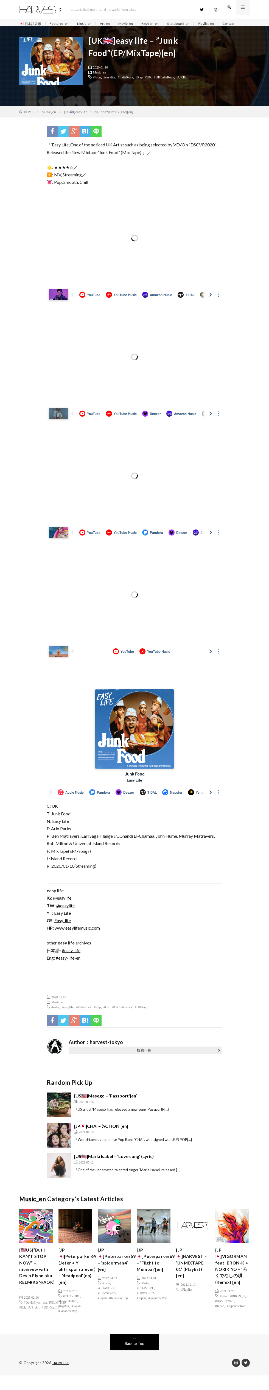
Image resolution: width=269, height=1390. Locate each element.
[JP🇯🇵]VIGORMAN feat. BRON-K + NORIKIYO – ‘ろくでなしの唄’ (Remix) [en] (233, 1278)
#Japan (75, 1320)
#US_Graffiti (50, 1323)
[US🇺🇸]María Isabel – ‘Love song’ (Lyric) (114, 1165)
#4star (97, 86)
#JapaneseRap (67, 1325)
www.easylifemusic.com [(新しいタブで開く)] (77, 937)
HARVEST (61, 1377)
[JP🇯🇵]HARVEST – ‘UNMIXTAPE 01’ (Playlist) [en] (192, 1278)
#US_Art (33, 1323)
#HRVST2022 (107, 1305)
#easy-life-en (68, 967)
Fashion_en (162, 23)
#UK (148, 86)
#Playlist (186, 1310)
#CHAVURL (71, 1310)
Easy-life (62, 929)
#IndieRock (125, 86)
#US (22, 1323)
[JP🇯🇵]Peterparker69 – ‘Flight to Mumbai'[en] (158, 1271)
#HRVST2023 (67, 1315)
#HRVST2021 (224, 1315)
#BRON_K (237, 1310)
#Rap (139, 86)
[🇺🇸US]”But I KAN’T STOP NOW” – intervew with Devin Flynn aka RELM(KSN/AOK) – (39, 1282)
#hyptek (63, 1320)
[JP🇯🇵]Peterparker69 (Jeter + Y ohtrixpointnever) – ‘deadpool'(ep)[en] (79, 1278)
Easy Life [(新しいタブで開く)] (62, 922)
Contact (31, 30)
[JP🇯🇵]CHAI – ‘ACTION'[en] (101, 1135)
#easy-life (71, 959)
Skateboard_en (193, 23)
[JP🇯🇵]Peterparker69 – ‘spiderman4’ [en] (119, 1271)
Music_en (90, 23)
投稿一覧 (144, 1059)
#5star (106, 1296)
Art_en (113, 23)
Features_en (63, 23)
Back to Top (134, 1358)
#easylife (109, 86)
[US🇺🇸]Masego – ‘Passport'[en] (106, 1105)
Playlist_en (223, 23)
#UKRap (182, 86)
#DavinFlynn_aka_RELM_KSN (45, 1318)
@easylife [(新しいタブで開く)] (62, 907)
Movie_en (135, 23)
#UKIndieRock (164, 86)
